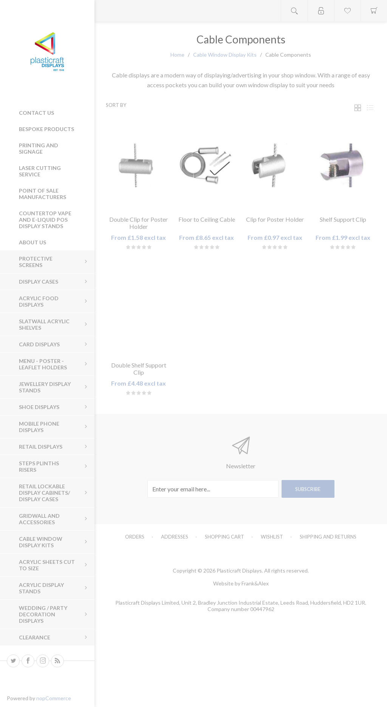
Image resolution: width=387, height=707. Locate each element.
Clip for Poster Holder (275, 219)
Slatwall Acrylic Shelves (44, 324)
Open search (294, 11)
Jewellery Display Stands (45, 387)
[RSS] (57, 661)
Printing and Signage (38, 148)
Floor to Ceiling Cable (206, 219)
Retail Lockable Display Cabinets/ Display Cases (44, 492)
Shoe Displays (39, 407)
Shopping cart (224, 537)
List (370, 108)
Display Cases (38, 281)
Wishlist (272, 537)
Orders (134, 537)
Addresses (174, 537)
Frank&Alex (255, 583)
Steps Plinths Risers (39, 466)
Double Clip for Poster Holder (138, 223)
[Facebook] (28, 661)
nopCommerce (53, 698)
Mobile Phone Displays (39, 426)
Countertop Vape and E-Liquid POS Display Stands (45, 219)
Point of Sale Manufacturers (42, 193)
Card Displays (39, 344)
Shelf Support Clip (343, 219)
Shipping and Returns (328, 537)
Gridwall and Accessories (39, 518)
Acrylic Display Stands (41, 588)
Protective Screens (36, 261)
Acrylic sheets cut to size (47, 565)
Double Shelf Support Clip (138, 368)
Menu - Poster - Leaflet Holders (43, 364)
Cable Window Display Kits (40, 542)
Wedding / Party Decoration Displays (43, 614)
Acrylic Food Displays (39, 301)
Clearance (34, 637)
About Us (32, 242)
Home (177, 54)
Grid (357, 108)
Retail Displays (40, 446)
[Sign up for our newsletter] (213, 489)
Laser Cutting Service (40, 171)
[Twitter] (13, 661)
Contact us (36, 113)
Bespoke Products (46, 129)
